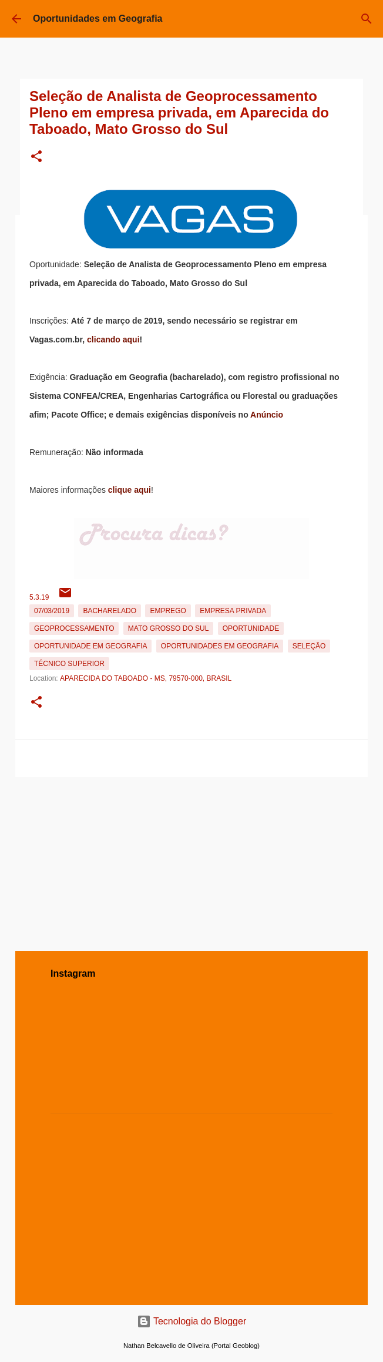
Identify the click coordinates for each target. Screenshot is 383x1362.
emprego (168, 611)
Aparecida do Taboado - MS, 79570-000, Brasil (145, 678)
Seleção (309, 646)
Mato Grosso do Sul (168, 628)
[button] (36, 157)
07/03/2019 (51, 611)
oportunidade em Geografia (90, 646)
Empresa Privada (233, 611)
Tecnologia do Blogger (192, 1321)
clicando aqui (113, 339)
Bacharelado (109, 611)
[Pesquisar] (367, 19)
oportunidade (251, 628)
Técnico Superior (69, 664)
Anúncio (266, 414)
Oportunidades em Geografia (97, 18)
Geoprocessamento (74, 628)
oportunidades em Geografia (219, 646)
